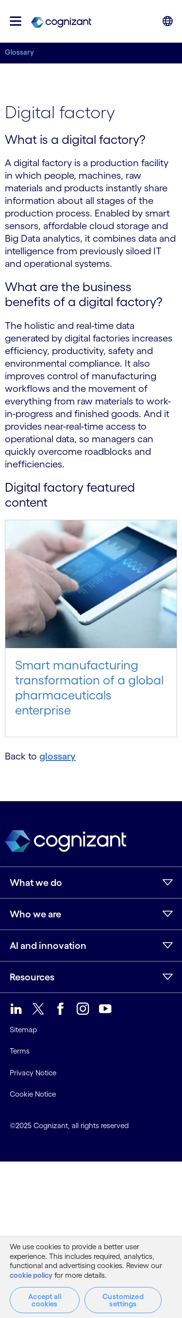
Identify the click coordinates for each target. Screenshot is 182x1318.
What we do (36, 882)
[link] (61, 21)
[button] (15, 21)
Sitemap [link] (23, 1029)
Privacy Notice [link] (33, 1073)
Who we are (35, 914)
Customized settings (123, 1300)
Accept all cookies (44, 1300)
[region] (91, 1277)
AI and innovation (48, 945)
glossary (57, 756)
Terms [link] (20, 1051)
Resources (32, 977)
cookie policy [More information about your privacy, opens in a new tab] (31, 1275)
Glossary (19, 52)
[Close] (167, 1247)
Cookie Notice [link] (33, 1094)
